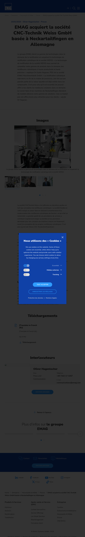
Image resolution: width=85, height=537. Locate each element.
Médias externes (53, 270)
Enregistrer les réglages (43, 292)
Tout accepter (42, 285)
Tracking (56, 274)
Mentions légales (51, 298)
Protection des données (35, 298)
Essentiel (55, 265)
